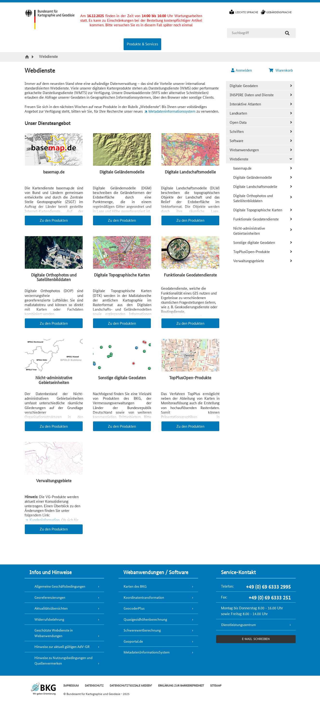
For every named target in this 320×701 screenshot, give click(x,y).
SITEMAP (215, 685)
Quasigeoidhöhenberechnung (145, 619)
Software (236, 140)
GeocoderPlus (134, 608)
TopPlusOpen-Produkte (251, 251)
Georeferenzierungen (49, 597)
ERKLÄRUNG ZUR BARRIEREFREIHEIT (181, 685)
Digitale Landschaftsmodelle (255, 186)
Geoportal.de (133, 641)
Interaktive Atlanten (245, 103)
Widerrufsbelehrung (49, 619)
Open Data (238, 122)
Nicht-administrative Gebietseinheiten (249, 231)
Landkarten (238, 113)
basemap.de (242, 168)
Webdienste (239, 158)
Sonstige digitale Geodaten (254, 242)
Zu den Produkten (54, 220)
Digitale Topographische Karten (257, 209)
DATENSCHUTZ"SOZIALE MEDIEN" (131, 685)
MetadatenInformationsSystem (147, 652)
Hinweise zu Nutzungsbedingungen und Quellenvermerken (63, 660)
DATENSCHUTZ (94, 685)
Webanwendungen (244, 149)
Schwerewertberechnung (142, 630)
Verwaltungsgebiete (248, 260)
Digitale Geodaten (244, 85)
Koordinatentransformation (144, 597)
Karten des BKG (135, 586)
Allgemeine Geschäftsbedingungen (59, 586)
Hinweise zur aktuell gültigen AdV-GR (62, 646)
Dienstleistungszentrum (238, 624)
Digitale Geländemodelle (252, 177)
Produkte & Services (142, 43)
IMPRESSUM (71, 685)
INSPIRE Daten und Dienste (252, 94)
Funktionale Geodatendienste (256, 218)
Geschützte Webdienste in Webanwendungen (53, 633)
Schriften (237, 131)
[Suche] (287, 33)
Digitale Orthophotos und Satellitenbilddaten (253, 198)
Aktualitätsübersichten (51, 608)
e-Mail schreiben (256, 638)
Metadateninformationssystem (171, 111)
